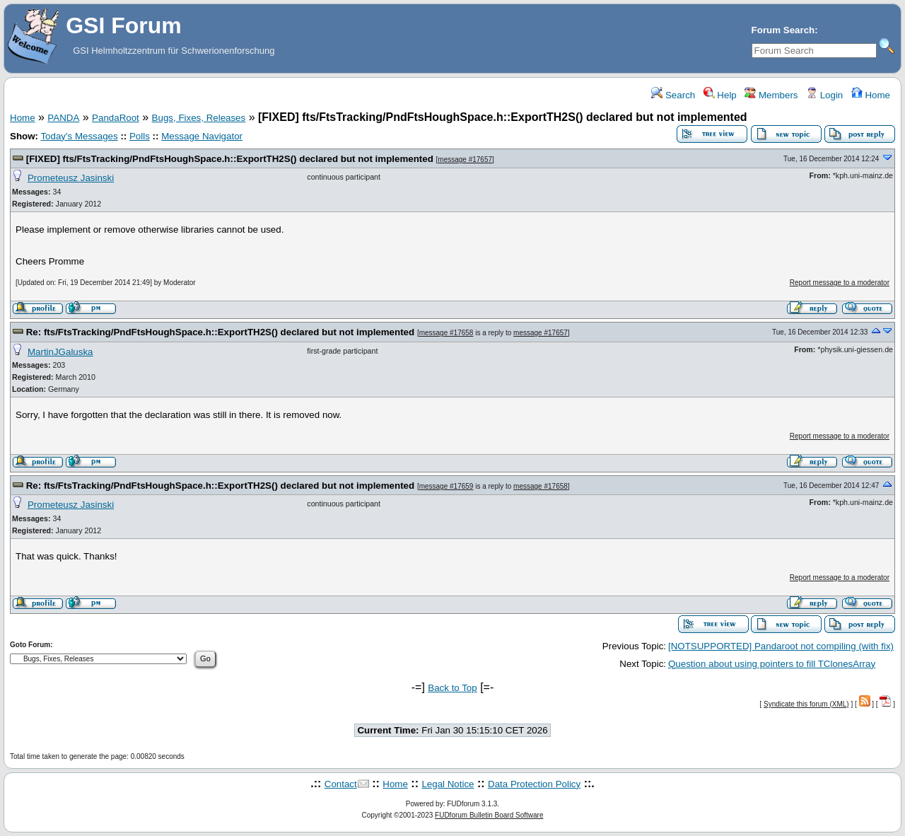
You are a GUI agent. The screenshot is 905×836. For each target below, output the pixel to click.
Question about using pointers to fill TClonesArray (771, 663)
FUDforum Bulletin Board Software (489, 815)
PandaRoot (115, 117)
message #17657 (465, 159)
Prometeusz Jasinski (71, 178)
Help (720, 95)
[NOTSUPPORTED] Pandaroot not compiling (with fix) (781, 646)
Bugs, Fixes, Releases (199, 117)
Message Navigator (202, 136)
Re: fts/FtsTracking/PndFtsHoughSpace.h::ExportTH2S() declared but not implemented (220, 332)
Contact (341, 784)
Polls (139, 136)
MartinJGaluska (60, 352)
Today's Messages (78, 136)
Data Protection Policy (534, 784)
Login (824, 95)
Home (870, 95)
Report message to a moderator (839, 282)
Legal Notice (447, 784)
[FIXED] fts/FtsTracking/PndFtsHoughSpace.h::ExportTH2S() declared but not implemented (229, 158)
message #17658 (446, 333)
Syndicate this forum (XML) (806, 704)
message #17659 (446, 486)
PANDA (63, 117)
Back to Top (452, 688)
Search (673, 95)
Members (771, 95)
